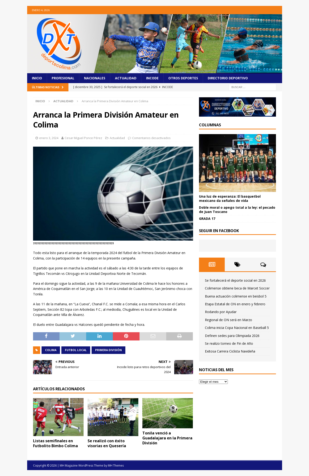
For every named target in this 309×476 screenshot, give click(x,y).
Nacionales (94, 78)
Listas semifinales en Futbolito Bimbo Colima (55, 443)
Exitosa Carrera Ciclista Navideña (230, 351)
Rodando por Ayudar (221, 312)
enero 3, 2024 (48, 138)
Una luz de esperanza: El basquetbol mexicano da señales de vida (230, 198)
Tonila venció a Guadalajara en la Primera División (167, 438)
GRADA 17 (207, 218)
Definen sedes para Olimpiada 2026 (232, 335)
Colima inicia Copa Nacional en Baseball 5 (237, 327)
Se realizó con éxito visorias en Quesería (107, 443)
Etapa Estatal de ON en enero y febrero (235, 304)
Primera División (108, 350)
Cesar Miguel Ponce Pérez (83, 138)
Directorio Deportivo (228, 78)
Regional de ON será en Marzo (228, 320)
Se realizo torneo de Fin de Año (229, 343)
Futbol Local (76, 350)
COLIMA (50, 350)
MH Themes (116, 465)
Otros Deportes (183, 78)
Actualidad (125, 78)
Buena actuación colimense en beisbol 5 (236, 296)
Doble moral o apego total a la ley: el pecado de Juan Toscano (237, 209)
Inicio (37, 78)
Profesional (63, 78)
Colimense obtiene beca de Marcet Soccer (237, 288)
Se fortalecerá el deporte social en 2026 (235, 280)
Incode (152, 78)
